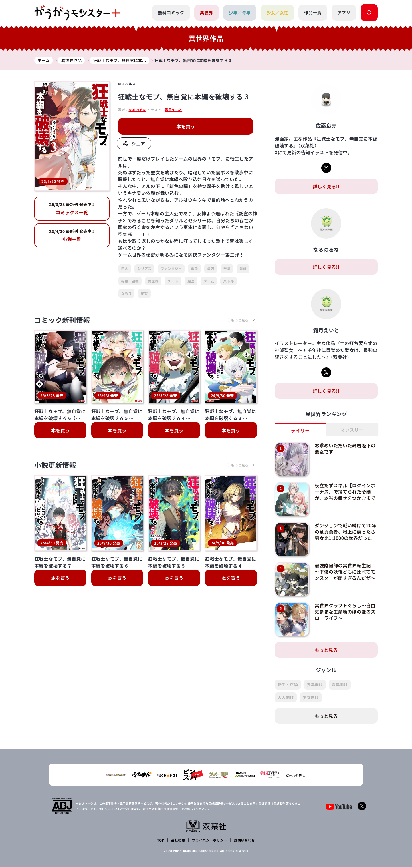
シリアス (144, 268)
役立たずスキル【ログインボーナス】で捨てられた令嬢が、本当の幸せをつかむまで (345, 492)
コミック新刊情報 (62, 319)
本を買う (185, 126)
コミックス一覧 (72, 208)
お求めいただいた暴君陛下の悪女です (345, 448)
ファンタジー (171, 268)
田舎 (124, 268)
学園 (227, 268)
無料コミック (171, 12)
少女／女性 (277, 12)
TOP (160, 840)
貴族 (243, 268)
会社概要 (178, 840)
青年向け (340, 684)
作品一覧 (313, 12)
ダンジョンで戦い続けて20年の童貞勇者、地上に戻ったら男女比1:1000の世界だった (345, 532)
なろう (126, 293)
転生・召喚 (130, 281)
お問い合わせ (244, 840)
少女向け (310, 697)
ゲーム (209, 281)
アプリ (343, 12)
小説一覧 (72, 235)
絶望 (144, 293)
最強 (210, 268)
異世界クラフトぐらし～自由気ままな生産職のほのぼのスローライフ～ (345, 612)
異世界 (206, 12)
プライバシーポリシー (209, 840)
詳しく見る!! (326, 186)
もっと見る (326, 649)
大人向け (286, 697)
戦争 (194, 268)
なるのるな (137, 109)
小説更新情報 (55, 464)
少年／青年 (240, 12)
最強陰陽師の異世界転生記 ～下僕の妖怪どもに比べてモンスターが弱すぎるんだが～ (345, 572)
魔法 (191, 281)
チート (173, 281)
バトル (228, 281)
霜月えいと (173, 109)
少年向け (315, 684)
